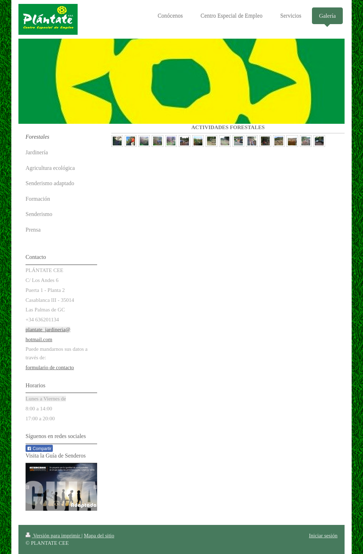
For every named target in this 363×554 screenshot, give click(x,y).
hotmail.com (39, 339)
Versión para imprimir (54, 535)
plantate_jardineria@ (48, 329)
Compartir (39, 448)
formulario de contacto (50, 367)
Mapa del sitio (99, 535)
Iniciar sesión (323, 535)
